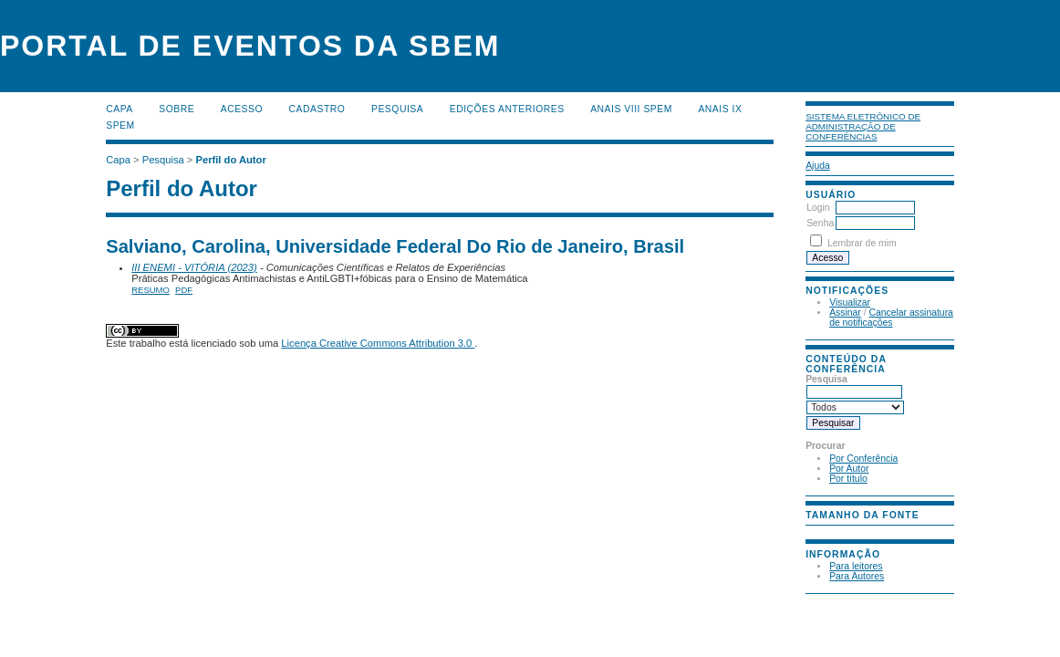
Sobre (176, 109)
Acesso (242, 109)
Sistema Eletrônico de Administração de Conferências (862, 126)
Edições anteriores (507, 109)
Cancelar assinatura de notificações (891, 318)
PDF (183, 290)
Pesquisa (397, 109)
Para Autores (856, 576)
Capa (119, 109)
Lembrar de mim (862, 243)
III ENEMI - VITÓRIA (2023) (194, 267)
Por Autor (848, 469)
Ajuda (817, 166)
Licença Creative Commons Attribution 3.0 (377, 343)
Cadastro (317, 109)
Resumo (150, 290)
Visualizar (849, 302)
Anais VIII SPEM (631, 109)
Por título (848, 479)
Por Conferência (863, 459)
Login (817, 208)
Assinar (845, 313)
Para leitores (855, 566)
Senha (820, 223)
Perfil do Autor (230, 159)
